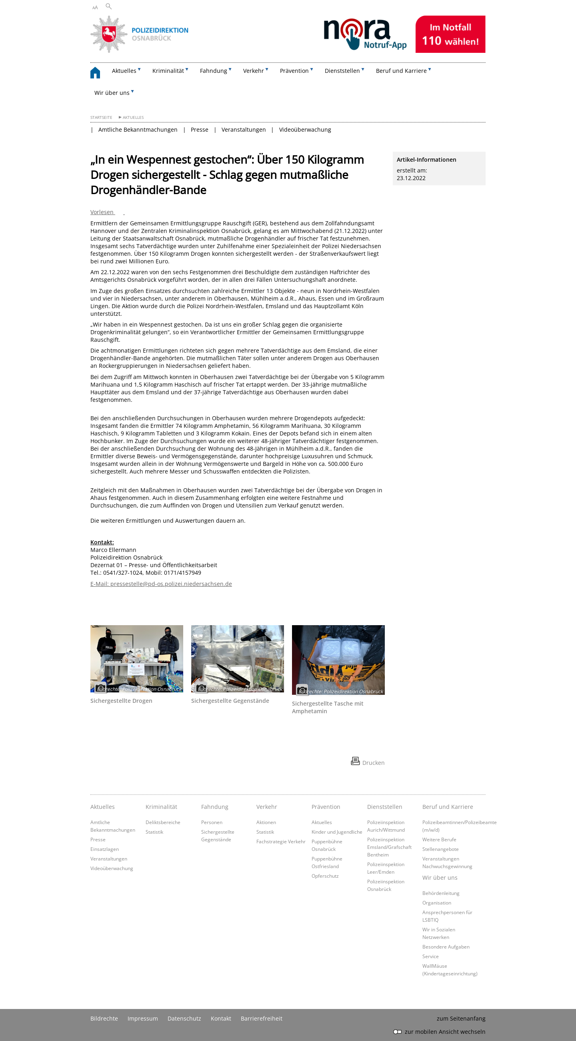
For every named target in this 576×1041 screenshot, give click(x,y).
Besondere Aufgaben (446, 946)
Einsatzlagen (104, 849)
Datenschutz (184, 1018)
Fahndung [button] (213, 70)
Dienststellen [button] (342, 70)
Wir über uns (440, 877)
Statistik (154, 831)
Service (430, 956)
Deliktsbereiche (163, 822)
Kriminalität (161, 806)
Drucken (373, 762)
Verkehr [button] (253, 70)
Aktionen (266, 822)
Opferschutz (325, 876)
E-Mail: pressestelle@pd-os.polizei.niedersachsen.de (161, 584)
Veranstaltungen (244, 129)
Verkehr (266, 806)
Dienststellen (384, 806)
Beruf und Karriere (447, 806)
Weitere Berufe (439, 839)
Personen (211, 822)
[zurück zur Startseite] (99, 74)
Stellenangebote (440, 849)
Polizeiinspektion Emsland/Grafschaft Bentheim (389, 847)
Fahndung (214, 806)
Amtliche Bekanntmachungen (138, 129)
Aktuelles (133, 117)
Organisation (436, 902)
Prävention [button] (294, 70)
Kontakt (221, 1018)
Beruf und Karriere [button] (401, 70)
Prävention (326, 806)
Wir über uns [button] (112, 92)
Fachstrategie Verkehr (281, 841)
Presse (199, 129)
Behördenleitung (441, 893)
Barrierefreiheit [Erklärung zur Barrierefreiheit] (261, 1018)
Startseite (101, 117)
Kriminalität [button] (168, 70)
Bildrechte (104, 1018)
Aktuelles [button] (124, 70)
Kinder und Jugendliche (337, 831)
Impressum (143, 1018)
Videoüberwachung (305, 129)
